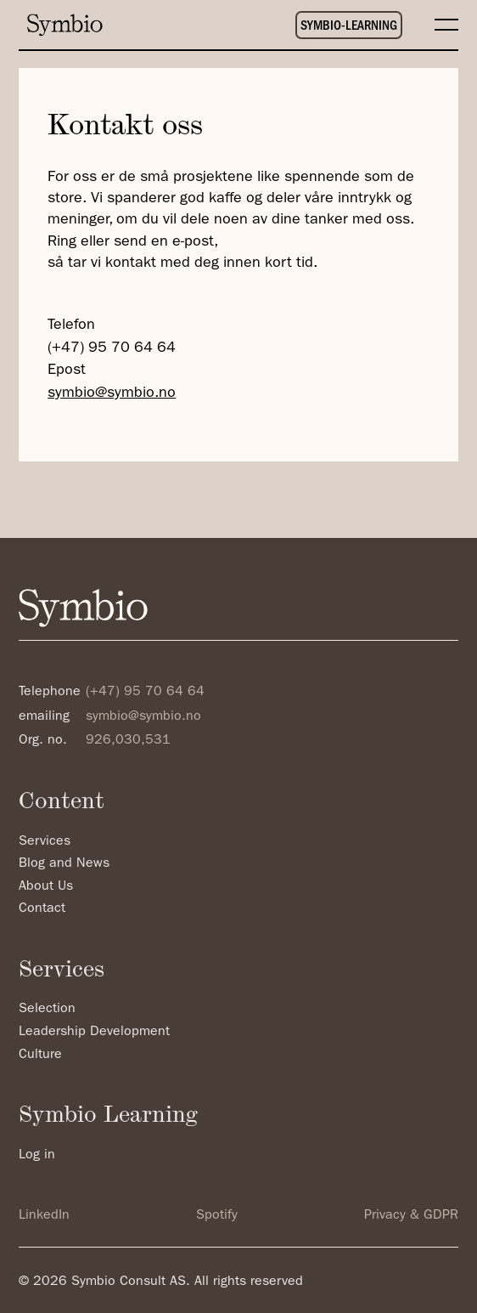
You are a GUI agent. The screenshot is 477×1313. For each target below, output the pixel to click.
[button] (438, 24)
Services (44, 841)
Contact (42, 908)
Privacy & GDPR (411, 1215)
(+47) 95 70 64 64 (112, 348)
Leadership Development (94, 1032)
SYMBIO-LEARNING (348, 26)
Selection (47, 1009)
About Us (46, 886)
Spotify (217, 1215)
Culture (40, 1055)
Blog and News (64, 863)
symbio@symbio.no (112, 393)
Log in (37, 1155)
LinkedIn (44, 1215)
